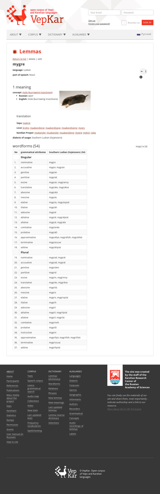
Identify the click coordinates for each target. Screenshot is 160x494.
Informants (75, 399)
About (10, 371)
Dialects (73, 380)
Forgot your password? (99, 23)
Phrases (52, 393)
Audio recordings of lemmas (76, 426)
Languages (75, 375)
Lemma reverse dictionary (56, 417)
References (12, 385)
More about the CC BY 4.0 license (124, 409)
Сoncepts (74, 418)
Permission (12, 424)
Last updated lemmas (55, 409)
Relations (53, 388)
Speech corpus (35, 380)
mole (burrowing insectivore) (37, 92)
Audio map (33, 396)
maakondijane (53, 127)
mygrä (78, 132)
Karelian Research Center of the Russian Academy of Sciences (137, 382)
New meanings (56, 402)
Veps (9, 405)
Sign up (91, 20)
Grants (10, 429)
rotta (93, 132)
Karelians (11, 410)
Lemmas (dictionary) (54, 377)
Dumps (10, 420)
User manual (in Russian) (15, 436)
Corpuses (74, 385)
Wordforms (54, 383)
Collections (33, 400)
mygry (81, 127)
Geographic (75, 394)
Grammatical (76, 413)
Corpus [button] (34, 34)
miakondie (40, 132)
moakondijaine (69, 127)
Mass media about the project (13, 398)
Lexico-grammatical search (34, 388)
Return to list (19, 59)
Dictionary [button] (57, 34)
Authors (73, 404)
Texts (30, 375)
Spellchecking (35, 430)
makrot (26, 123)
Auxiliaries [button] (81, 34)
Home (10, 376)
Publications (13, 390)
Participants (13, 380)
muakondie (52, 132)
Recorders (74, 408)
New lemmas (55, 397)
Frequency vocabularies (34, 424)
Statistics (11, 415)
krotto (26, 127)
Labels (72, 433)
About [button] (16, 34)
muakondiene (67, 132)
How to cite (12, 441)
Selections (53, 422)
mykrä (86, 132)
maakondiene (37, 127)
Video (30, 405)
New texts (33, 410)
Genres (73, 390)
